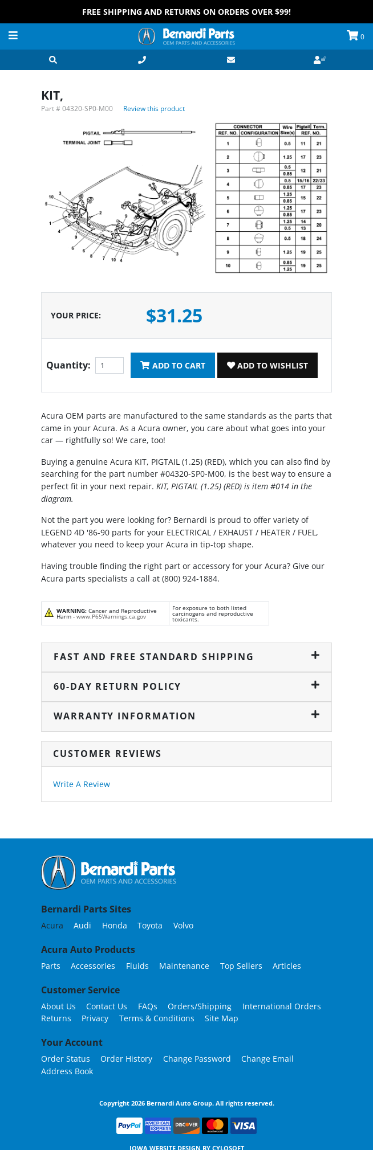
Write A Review (81, 784)
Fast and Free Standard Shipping (186, 656)
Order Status (65, 1058)
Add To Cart (172, 365)
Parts (50, 965)
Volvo (183, 925)
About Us (58, 1006)
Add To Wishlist (267, 365)
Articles (287, 965)
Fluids (137, 965)
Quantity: (68, 365)
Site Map (221, 1018)
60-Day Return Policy (186, 686)
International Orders (281, 1006)
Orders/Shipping (200, 1006)
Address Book (67, 1071)
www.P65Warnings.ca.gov (111, 616)
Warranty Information (186, 716)
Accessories (93, 965)
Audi (82, 925)
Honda (114, 925)
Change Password (197, 1058)
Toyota (150, 925)
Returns (56, 1018)
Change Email (267, 1058)
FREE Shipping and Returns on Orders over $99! (186, 11)
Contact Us (106, 1006)
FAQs (147, 1006)
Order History (126, 1058)
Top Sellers (241, 965)
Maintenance (184, 965)
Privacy (95, 1018)
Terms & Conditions (156, 1018)
